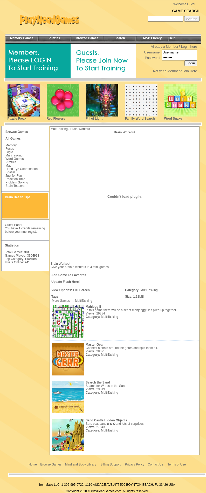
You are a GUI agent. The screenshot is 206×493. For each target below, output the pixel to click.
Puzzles (10, 162)
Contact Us (155, 464)
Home (33, 464)
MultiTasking (14, 155)
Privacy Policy (135, 464)
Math (8, 165)
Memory (11, 145)
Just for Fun (13, 175)
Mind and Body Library (80, 464)
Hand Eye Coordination (21, 169)
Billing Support (110, 464)
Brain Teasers (14, 186)
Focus (9, 148)
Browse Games (50, 464)
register (33, 232)
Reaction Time (15, 179)
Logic (9, 152)
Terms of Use (176, 464)
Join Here (190, 71)
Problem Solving (16, 182)
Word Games (14, 159)
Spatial (10, 172)
